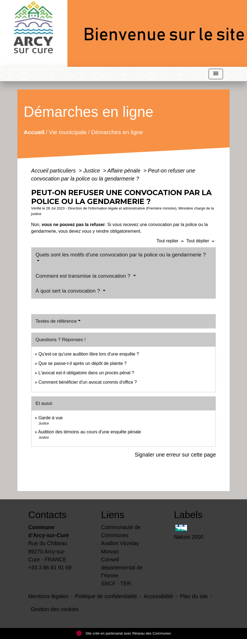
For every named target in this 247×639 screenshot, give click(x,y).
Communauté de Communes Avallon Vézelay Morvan (121, 539)
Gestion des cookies (55, 609)
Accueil (33, 132)
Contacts (47, 514)
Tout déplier (201, 240)
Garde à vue (50, 417)
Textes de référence (56, 321)
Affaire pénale (124, 171)
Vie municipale (67, 132)
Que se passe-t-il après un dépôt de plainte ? (82, 363)
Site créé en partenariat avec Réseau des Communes (123, 633)
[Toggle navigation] (216, 74)
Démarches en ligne (117, 132)
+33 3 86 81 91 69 (50, 567)
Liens (112, 514)
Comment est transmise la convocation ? (84, 276)
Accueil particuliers (54, 171)
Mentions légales (48, 596)
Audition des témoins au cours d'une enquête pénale (89, 431)
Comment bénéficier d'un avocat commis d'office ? (87, 382)
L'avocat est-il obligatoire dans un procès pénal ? (86, 372)
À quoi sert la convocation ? (69, 291)
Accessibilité (158, 596)
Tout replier (171, 240)
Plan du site (194, 596)
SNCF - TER (116, 583)
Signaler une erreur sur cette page (175, 455)
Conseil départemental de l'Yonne (122, 567)
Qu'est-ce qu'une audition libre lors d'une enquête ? (88, 354)
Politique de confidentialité (106, 596)
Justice (92, 171)
